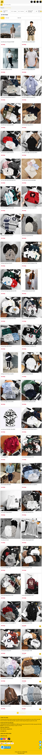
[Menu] (1, 5)
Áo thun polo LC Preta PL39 (6, 650)
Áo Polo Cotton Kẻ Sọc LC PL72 (6, 235)
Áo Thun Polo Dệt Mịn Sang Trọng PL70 (8, 97)
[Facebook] (1, 739)
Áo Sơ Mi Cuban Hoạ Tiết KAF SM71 (28, 41)
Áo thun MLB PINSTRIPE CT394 (28, 595)
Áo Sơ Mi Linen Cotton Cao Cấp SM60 (29, 180)
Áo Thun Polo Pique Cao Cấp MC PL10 (29, 346)
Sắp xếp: (7, 17)
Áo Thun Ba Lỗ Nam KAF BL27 (6, 512)
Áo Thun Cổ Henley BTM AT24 (27, 373)
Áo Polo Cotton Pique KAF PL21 (28, 512)
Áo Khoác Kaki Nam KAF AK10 (6, 263)
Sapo (23, 753)
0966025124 (7, 727)
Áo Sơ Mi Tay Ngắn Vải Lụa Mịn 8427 (28, 97)
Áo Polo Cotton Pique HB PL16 (27, 124)
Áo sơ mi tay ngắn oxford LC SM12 (7, 401)
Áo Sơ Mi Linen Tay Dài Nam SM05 (7, 124)
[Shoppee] (6, 739)
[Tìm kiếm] (4, 5)
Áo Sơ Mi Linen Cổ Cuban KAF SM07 (7, 41)
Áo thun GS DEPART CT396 (27, 567)
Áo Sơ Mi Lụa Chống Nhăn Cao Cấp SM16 (29, 484)
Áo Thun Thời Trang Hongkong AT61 (28, 69)
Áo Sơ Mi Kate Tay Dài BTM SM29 (7, 678)
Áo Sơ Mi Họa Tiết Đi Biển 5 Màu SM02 (8, 429)
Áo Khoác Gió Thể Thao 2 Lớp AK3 (7, 373)
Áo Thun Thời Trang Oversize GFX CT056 (8, 318)
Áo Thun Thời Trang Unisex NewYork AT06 (8, 290)
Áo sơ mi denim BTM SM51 (6, 484)
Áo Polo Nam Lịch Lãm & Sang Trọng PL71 (29, 429)
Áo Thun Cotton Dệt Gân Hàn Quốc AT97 (8, 180)
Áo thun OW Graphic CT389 (27, 650)
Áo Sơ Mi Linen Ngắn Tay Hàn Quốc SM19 (29, 152)
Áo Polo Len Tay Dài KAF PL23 (27, 235)
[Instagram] (4, 739)
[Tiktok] (9, 739)
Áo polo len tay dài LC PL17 (27, 678)
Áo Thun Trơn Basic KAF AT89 (6, 69)
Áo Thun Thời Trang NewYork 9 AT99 (28, 318)
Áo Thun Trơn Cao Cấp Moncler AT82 (28, 401)
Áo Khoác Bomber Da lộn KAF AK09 (28, 290)
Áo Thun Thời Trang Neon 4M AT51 (7, 152)
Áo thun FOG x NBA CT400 (6, 567)
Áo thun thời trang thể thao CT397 (7, 595)
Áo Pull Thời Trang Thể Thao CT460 (7, 207)
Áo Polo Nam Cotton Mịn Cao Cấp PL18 (29, 207)
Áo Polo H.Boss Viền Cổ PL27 (6, 346)
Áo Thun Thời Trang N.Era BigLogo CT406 (29, 263)
